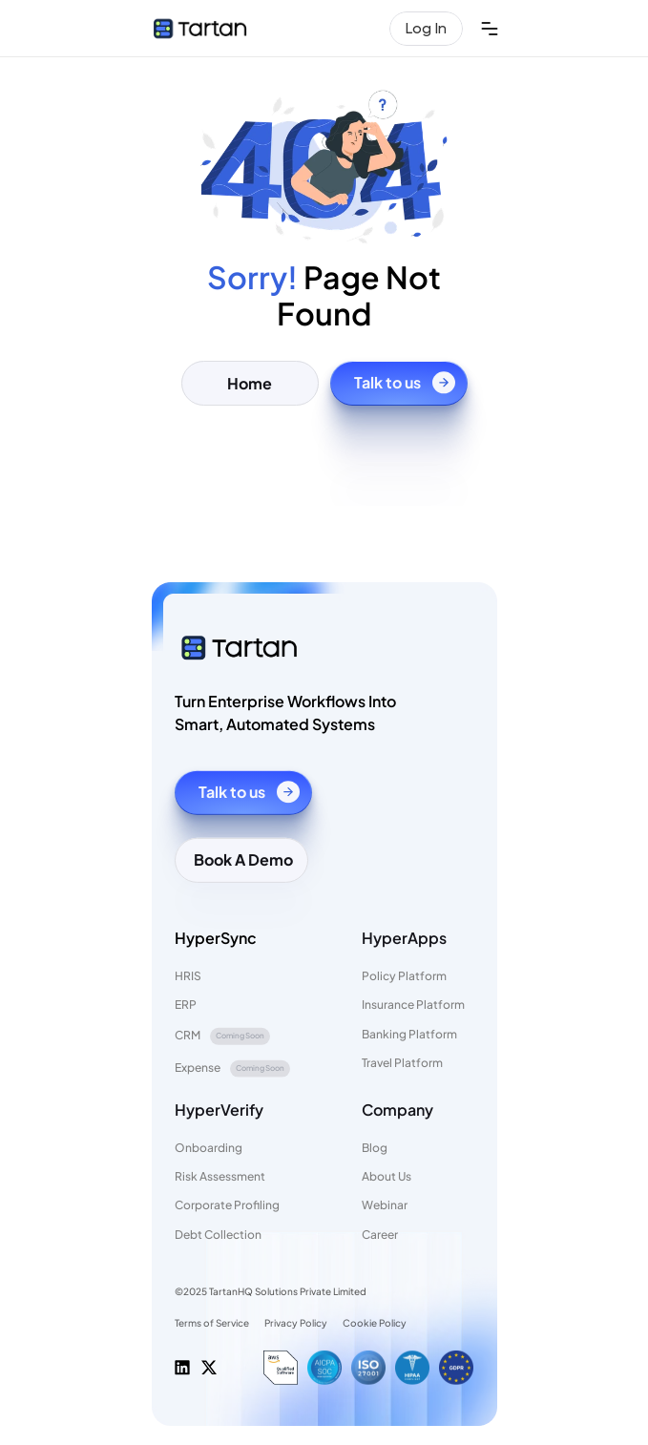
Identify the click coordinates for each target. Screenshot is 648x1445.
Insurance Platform (413, 1004)
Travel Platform (402, 1063)
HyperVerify (219, 1109)
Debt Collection (218, 1234)
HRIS (188, 976)
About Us (386, 1176)
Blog (374, 1148)
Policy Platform (404, 976)
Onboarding (208, 1148)
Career (380, 1234)
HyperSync (216, 937)
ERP (186, 1004)
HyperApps (404, 937)
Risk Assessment (220, 1176)
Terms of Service (212, 1323)
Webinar (385, 1205)
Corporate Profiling (227, 1205)
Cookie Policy (375, 1323)
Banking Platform (409, 1033)
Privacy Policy (295, 1323)
